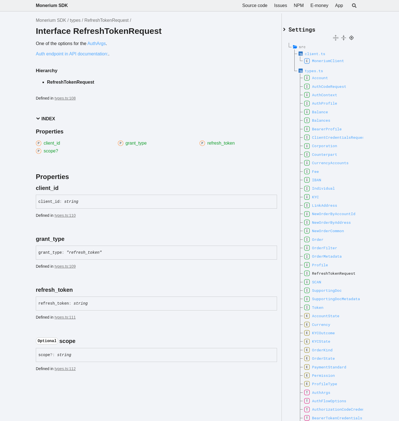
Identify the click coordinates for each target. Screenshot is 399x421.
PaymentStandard (331, 365)
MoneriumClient (331, 59)
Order (320, 237)
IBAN (319, 177)
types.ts (320, 68)
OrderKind (325, 348)
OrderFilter (327, 245)
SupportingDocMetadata (331, 297)
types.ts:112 (65, 368)
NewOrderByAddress (331, 220)
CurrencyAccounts (331, 161)
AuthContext (327, 92)
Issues (280, 5)
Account (323, 76)
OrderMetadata (329, 254)
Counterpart (327, 152)
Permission (326, 373)
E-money (319, 5)
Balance (323, 109)
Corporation (327, 144)
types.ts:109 (65, 266)
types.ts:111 (65, 317)
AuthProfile (327, 101)
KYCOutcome (326, 330)
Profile (323, 262)
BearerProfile (329, 127)
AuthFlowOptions (331, 398)
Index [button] (45, 118)
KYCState (324, 339)
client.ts (321, 51)
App (339, 5)
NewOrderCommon (331, 229)
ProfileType (327, 382)
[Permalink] (63, 188)
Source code (254, 5)
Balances (324, 118)
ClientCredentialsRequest (331, 135)
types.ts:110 (65, 215)
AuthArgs (96, 43)
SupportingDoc (329, 288)
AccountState (328, 314)
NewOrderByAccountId (331, 212)
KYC (318, 194)
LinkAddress (327, 203)
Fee (318, 169)
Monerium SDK (52, 5)
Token (320, 305)
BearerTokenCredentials (331, 415)
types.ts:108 (65, 98)
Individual (326, 186)
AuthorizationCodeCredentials (331, 407)
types (75, 20)
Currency (324, 322)
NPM (299, 5)
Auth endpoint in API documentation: (72, 53)
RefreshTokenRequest (106, 20)
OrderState (326, 356)
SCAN (319, 280)
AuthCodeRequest (331, 84)
